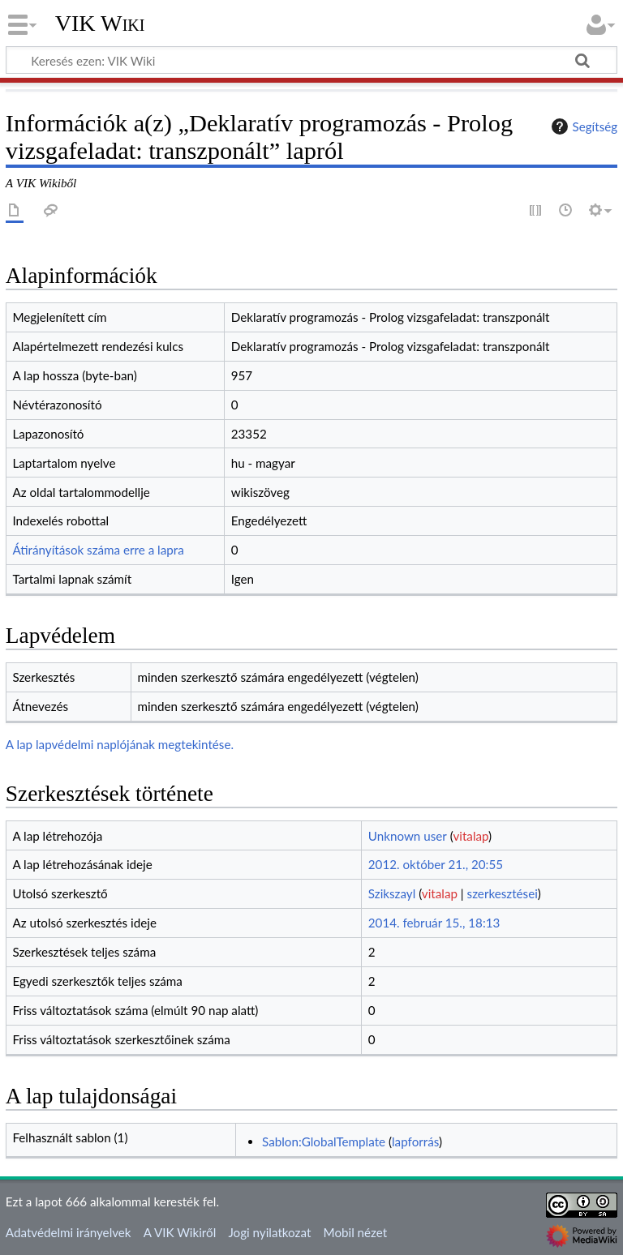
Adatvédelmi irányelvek (68, 1232)
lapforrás (415, 1141)
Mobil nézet (356, 1232)
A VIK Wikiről (180, 1232)
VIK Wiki (100, 23)
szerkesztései (502, 893)
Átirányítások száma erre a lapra (97, 549)
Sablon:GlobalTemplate (323, 1141)
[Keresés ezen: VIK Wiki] (311, 60)
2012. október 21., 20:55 (435, 864)
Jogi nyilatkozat (269, 1232)
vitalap (470, 836)
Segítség (582, 126)
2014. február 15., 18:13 (434, 922)
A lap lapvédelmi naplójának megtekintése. (120, 744)
